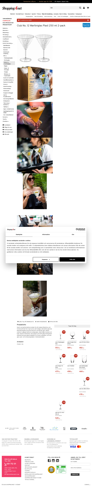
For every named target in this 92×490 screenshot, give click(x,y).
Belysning (6, 32)
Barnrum (6, 30)
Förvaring (6, 35)
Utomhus (6, 121)
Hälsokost (28, 14)
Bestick (5, 50)
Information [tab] (46, 234)
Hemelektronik (7, 37)
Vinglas (6, 72)
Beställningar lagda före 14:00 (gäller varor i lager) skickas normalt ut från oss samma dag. (34, 441)
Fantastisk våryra (30, 1)
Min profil (28, 460)
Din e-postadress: (76, 468)
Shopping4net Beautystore (33, 478)
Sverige (87, 484)
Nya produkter (8, 23)
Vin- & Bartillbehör (8, 115)
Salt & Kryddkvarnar (7, 95)
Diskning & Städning (6, 52)
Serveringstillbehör (8, 99)
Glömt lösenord (30, 463)
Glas (55, 16)
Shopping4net (29, 16)
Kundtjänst (6, 125)
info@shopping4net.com (11, 474)
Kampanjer (79, 14)
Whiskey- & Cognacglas (7, 75)
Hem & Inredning (47, 14)
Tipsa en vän (53, 321)
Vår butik (6, 134)
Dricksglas (7, 60)
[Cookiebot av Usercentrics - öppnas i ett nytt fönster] (77, 229)
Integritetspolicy (30, 472)
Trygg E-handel (29, 479)
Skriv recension (41, 321)
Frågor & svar (7, 127)
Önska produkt (7, 129)
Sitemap (18, 484)
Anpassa (46, 259)
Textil (5, 119)
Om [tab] (73, 234)
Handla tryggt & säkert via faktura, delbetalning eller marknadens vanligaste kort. (80, 442)
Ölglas (5, 66)
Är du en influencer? (31, 467)
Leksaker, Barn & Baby (60, 14)
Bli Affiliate (28, 469)
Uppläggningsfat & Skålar (8, 112)
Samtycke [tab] (19, 234)
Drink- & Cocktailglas (63, 16)
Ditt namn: (74, 461)
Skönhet (12, 14)
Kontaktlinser (20, 14)
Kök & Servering (48, 16)
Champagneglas (8, 58)
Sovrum (5, 117)
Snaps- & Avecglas (6, 69)
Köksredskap (7, 88)
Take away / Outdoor (6, 104)
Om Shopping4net (30, 476)
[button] (88, 8)
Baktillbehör (6, 45)
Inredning (6, 41)
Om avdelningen (8, 132)
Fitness (39, 14)
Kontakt (27, 465)
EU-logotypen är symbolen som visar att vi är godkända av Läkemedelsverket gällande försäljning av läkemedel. (57, 443)
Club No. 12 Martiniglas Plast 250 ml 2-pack (80, 16)
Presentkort (7, 25)
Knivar (5, 84)
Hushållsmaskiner (8, 80)
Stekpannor (6, 101)
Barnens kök (6, 48)
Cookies (27, 470)
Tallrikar (6, 107)
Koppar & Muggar (8, 93)
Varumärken (71, 14)
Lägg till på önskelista (25, 321)
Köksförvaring (7, 86)
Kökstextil (6, 91)
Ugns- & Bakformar (8, 109)
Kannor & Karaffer (8, 82)
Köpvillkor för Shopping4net (34, 474)
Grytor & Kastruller (8, 78)
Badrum (5, 28)
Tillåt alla (72, 259)
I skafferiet (6, 39)
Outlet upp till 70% (45, 1)
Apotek (34, 14)
